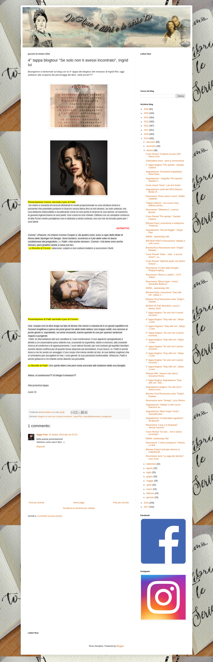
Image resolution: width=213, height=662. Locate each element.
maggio (150, 481)
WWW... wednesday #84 (157, 236)
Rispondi (40, 446)
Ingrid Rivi (78, 416)
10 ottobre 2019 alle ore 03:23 (63, 434)
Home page (78, 502)
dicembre (151, 142)
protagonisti (106, 416)
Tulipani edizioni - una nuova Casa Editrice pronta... (162, 204)
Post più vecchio (121, 502)
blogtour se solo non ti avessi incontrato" (55, 416)
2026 (146, 109)
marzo (149, 489)
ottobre (150, 150)
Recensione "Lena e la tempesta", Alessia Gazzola (162, 426)
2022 (146, 125)
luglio (149, 472)
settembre (151, 464)
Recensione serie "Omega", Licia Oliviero (165, 400)
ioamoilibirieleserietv (91, 416)
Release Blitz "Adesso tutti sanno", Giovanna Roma (162, 374)
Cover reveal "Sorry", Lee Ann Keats (163, 185)
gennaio (150, 497)
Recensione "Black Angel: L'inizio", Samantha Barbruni (162, 282)
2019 (146, 138)
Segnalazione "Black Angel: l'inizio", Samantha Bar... (163, 412)
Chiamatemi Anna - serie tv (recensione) (165, 161)
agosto (149, 468)
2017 (146, 507)
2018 (146, 503)
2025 (146, 113)
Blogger (120, 646)
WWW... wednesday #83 (157, 288)
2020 (146, 134)
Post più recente (36, 502)
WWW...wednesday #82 (157, 438)
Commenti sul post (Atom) (49, 516)
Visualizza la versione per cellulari (79, 508)
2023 (146, 121)
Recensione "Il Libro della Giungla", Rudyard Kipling (162, 269)
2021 (146, 130)
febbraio (150, 493)
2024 (146, 117)
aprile (149, 485)
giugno (149, 476)
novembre (151, 146)
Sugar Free (42, 434)
